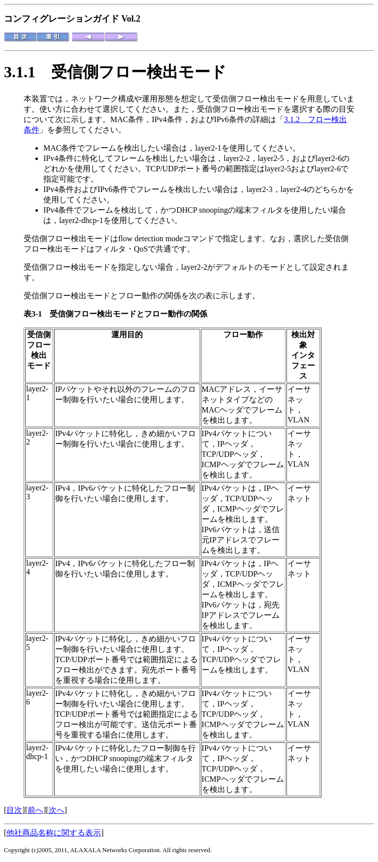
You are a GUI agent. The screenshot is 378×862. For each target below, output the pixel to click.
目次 (14, 810)
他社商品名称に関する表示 (53, 833)
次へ (56, 810)
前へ (35, 810)
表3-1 (37, 314)
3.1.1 (27, 72)
